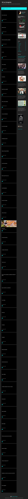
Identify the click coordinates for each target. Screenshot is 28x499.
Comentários (21, 126)
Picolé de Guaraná (20, 106)
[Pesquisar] (26, 2)
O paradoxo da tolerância (21, 69)
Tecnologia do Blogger (14, 496)
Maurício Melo (23, 12)
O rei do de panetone (20, 94)
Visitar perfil (23, 13)
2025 (18, 42)
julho (19, 46)
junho (19, 47)
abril (19, 50)
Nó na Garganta (6, 2)
